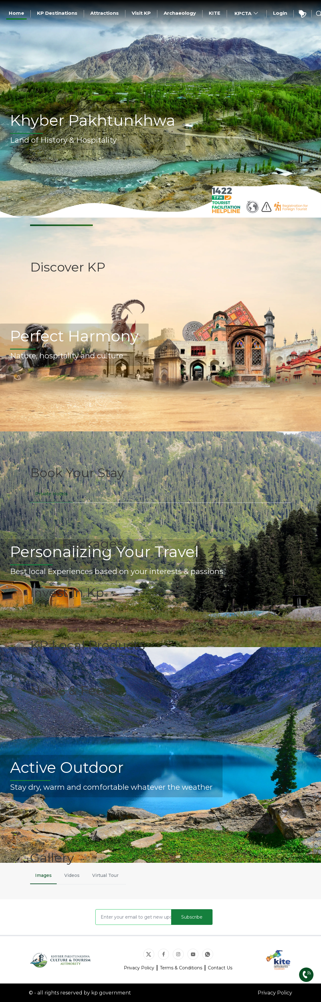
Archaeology (180, 13)
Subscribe (192, 917)
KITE (214, 13)
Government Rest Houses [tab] (155, 494)
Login (280, 13)
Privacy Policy (139, 968)
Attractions (104, 13)
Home (16, 13)
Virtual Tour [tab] (105, 875)
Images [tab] (43, 875)
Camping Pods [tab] (96, 494)
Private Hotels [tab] (51, 494)
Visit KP (141, 13)
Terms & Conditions (181, 968)
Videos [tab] (72, 875)
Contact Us (220, 968)
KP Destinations (57, 13)
